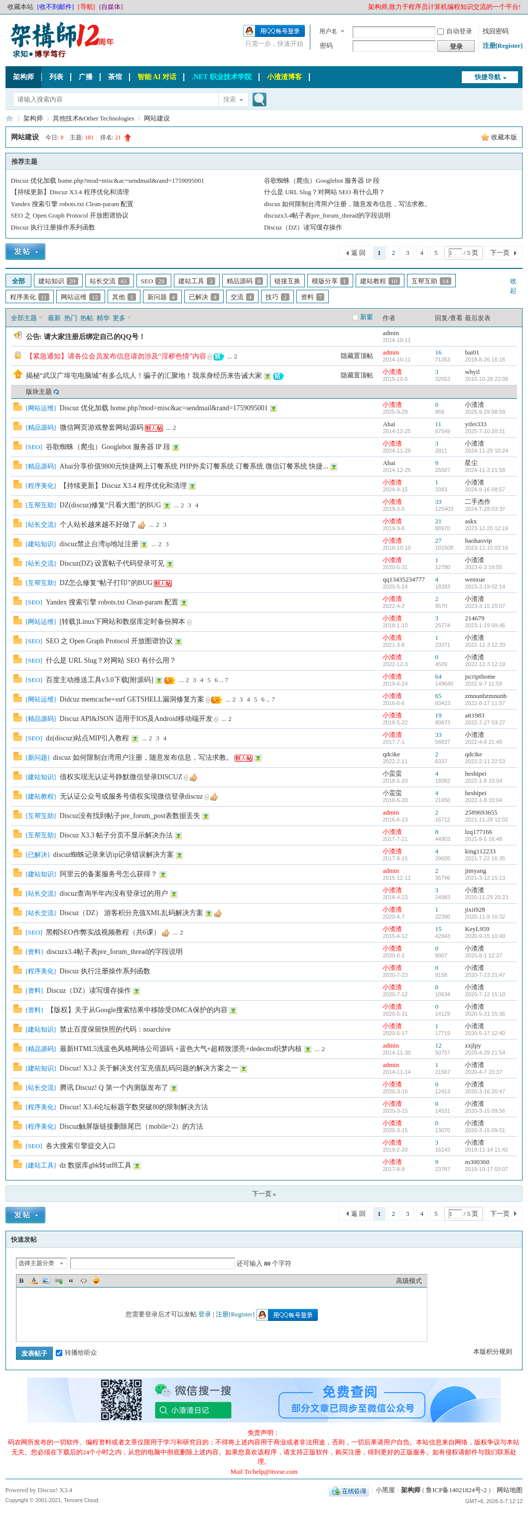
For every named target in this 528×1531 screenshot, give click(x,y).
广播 (86, 77)
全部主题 (24, 318)
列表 (56, 77)
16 (438, 352)
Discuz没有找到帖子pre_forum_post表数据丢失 (130, 816)
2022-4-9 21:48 (483, 742)
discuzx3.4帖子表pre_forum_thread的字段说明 (327, 215)
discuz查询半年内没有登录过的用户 (114, 893)
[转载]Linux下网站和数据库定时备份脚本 (123, 621)
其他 (124, 297)
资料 (313, 297)
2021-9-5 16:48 (483, 839)
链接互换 (287, 281)
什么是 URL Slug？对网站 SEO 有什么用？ (324, 192)
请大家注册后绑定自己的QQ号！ (94, 337)
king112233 (480, 851)
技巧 (277, 297)
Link (59, 1281)
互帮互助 (431, 281)
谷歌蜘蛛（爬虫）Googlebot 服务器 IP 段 (322, 180)
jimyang (475, 870)
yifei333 (475, 424)
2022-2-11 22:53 (485, 761)
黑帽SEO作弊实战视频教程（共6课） (103, 932)
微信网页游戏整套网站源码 (101, 427)
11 (438, 424)
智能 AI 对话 (157, 77)
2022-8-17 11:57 (485, 703)
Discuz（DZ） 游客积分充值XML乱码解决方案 (131, 913)
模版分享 (330, 281)
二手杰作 (478, 501)
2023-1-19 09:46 (485, 625)
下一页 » (264, 1193)
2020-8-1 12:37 (483, 955)
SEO (154, 281)
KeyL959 (477, 929)
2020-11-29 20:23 (486, 897)
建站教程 (380, 281)
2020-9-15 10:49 (485, 936)
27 (438, 540)
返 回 (358, 252)
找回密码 (496, 31)
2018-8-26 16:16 (485, 359)
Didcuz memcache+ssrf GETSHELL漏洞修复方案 (132, 699)
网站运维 (81, 297)
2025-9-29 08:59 (485, 412)
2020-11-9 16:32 (485, 917)
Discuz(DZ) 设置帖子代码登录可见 (112, 563)
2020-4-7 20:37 (483, 1072)
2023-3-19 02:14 (485, 586)
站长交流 (110, 281)
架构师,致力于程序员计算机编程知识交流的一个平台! (444, 6)
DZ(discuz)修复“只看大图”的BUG (110, 505)
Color (34, 1281)
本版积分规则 (492, 1351)
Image (46, 1281)
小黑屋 (385, 1490)
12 (438, 1045)
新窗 (366, 317)
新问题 (162, 297)
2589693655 (481, 812)
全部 (18, 281)
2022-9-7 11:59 (483, 684)
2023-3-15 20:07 (485, 606)
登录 (204, 1314)
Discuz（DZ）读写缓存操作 (303, 227)
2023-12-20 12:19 (486, 528)
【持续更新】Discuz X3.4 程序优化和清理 (70, 192)
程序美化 (30, 297)
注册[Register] (503, 45)
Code (84, 1281)
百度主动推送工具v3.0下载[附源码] (99, 680)
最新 (54, 318)
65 (438, 696)
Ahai (389, 424)
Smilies (96, 1281)
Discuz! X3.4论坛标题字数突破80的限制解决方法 (134, 1107)
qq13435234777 (404, 579)
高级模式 (409, 1281)
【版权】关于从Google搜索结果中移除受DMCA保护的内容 (137, 1010)
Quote (71, 1281)
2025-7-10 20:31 (485, 431)
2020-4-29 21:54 (485, 1053)
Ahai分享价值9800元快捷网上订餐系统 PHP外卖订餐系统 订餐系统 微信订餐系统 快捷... (194, 466)
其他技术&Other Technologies (93, 118)
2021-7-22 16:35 (485, 858)
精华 (103, 318)
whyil (472, 371)
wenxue (475, 579)
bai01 (472, 352)
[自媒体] (111, 6)
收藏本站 (20, 6)
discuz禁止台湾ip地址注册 (99, 544)
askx (471, 521)
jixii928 (475, 909)
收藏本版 (504, 137)
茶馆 (115, 77)
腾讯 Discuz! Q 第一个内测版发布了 (114, 1087)
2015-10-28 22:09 (486, 379)
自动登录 (454, 31)
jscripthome (480, 676)
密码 (326, 45)
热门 (70, 318)
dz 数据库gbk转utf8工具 (96, 1165)
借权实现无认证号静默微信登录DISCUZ (121, 777)
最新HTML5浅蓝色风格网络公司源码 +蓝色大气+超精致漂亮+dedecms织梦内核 (181, 1049)
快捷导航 (488, 77)
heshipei (475, 773)
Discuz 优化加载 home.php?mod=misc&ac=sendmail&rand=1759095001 (107, 180)
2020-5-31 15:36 (485, 1014)
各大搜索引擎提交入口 (81, 1146)
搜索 (229, 99)
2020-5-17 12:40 (485, 1033)
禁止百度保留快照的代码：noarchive (115, 1029)
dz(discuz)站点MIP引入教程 (87, 738)
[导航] (86, 6)
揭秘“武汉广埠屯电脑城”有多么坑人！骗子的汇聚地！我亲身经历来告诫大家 (144, 375)
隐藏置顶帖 (357, 355)
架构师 (23, 77)
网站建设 (157, 118)
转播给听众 (76, 1352)
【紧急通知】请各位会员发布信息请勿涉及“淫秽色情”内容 (116, 356)
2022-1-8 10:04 (483, 781)
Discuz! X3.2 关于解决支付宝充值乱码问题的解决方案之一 (149, 1068)
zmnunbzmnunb (486, 696)
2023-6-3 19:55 (483, 567)
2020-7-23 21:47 (485, 975)
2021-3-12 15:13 (485, 878)
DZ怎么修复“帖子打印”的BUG (106, 583)
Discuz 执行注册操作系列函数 (53, 227)
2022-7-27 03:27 (485, 722)
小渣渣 (392, 371)
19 (438, 715)
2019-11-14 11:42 (486, 1150)
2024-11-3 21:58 (485, 470)
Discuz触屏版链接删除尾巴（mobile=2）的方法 (132, 1126)
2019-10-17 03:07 (486, 1169)
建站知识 (58, 281)
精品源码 (245, 281)
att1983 (474, 715)
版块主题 (39, 391)
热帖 (86, 318)
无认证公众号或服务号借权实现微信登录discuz (131, 796)
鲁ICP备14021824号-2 (456, 1490)
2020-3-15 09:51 (485, 1130)
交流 (243, 297)
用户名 (328, 31)
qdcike (391, 754)
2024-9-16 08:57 (485, 489)
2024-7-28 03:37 (485, 509)
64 (438, 676)
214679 (474, 618)
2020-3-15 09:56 (485, 1111)
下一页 (500, 252)
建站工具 (196, 281)
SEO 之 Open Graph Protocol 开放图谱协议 (70, 215)
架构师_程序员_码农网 (9, 118)
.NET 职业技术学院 (222, 77)
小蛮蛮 (392, 773)
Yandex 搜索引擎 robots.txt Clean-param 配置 (72, 204)
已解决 (204, 297)
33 (438, 501)
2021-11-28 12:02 (486, 820)
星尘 (471, 463)
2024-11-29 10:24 (486, 451)
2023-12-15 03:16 (486, 548)
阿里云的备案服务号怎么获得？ (108, 874)
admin (391, 333)
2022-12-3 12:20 (485, 645)
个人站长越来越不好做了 (98, 524)
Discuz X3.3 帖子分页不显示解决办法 (116, 835)
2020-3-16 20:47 (485, 1091)
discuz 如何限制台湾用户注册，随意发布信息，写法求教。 (347, 204)
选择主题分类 (36, 1263)
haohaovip (478, 540)
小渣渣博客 (284, 77)
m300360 (477, 1162)
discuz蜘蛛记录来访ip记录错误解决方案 (113, 854)
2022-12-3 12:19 (485, 664)
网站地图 (510, 1490)
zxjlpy (473, 1045)
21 (438, 521)
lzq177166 (478, 831)
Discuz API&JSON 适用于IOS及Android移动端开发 (136, 718)
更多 (119, 318)
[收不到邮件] (55, 6)
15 (438, 929)
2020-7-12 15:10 (485, 994)
